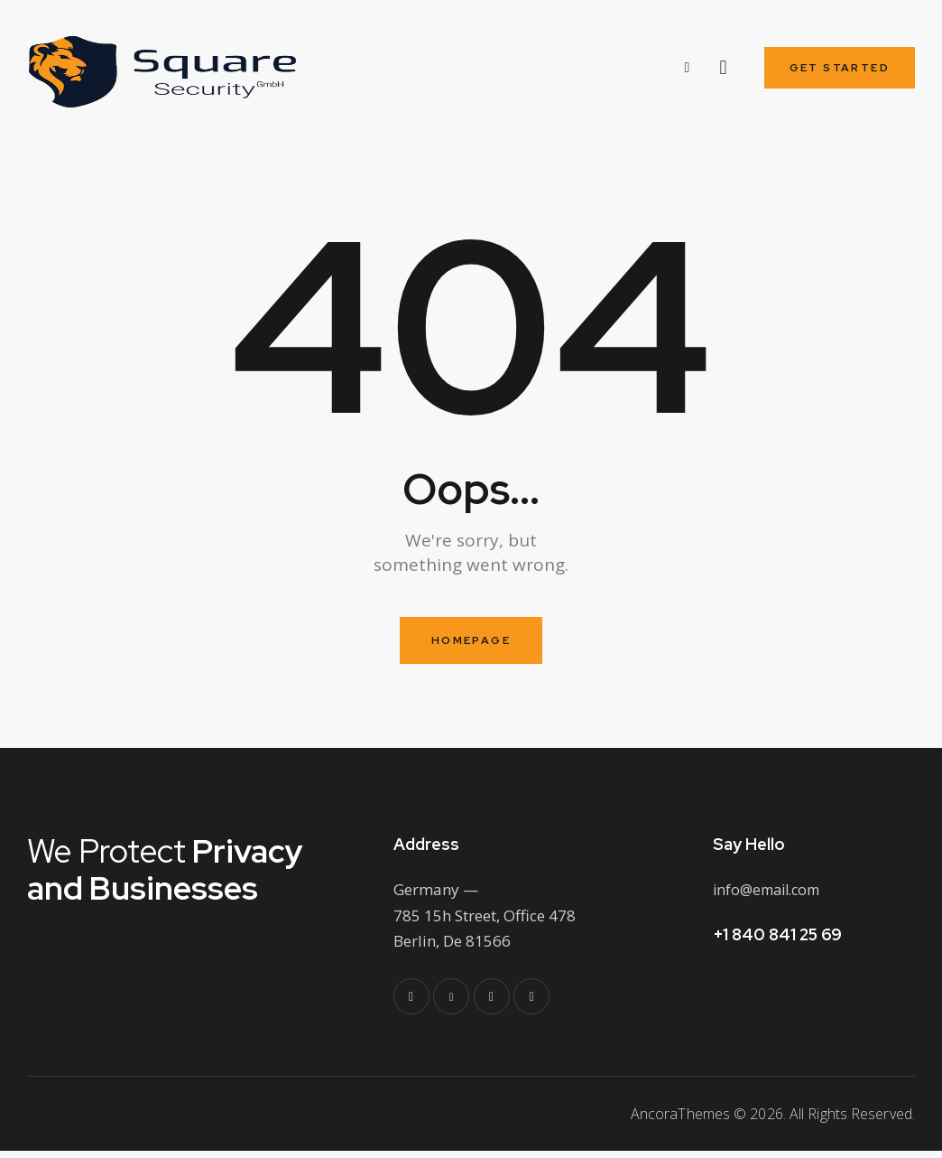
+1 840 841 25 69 (777, 941)
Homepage (471, 647)
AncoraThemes (680, 1122)
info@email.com (771, 897)
